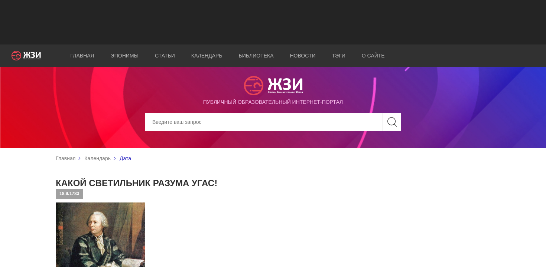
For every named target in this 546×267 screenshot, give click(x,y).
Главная (82, 56)
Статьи (165, 56)
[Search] (273, 122)
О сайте (373, 56)
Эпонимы (125, 56)
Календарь (206, 56)
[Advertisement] (273, 22)
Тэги (338, 56)
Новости (303, 56)
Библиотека (256, 56)
